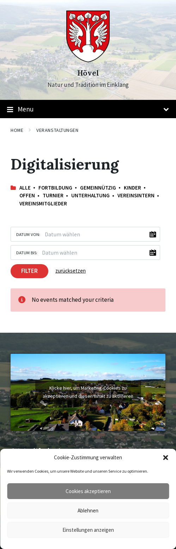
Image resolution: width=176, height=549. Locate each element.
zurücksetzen (70, 270)
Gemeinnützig (98, 187)
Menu (88, 109)
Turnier (53, 195)
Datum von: (28, 234)
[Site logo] (88, 60)
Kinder (132, 187)
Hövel (88, 73)
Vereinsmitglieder (43, 203)
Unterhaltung (90, 195)
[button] (165, 457)
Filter (29, 271)
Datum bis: (26, 252)
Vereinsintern (135, 195)
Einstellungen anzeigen (88, 529)
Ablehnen (88, 510)
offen (27, 195)
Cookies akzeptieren (88, 491)
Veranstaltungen (57, 130)
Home (17, 130)
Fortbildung (55, 187)
